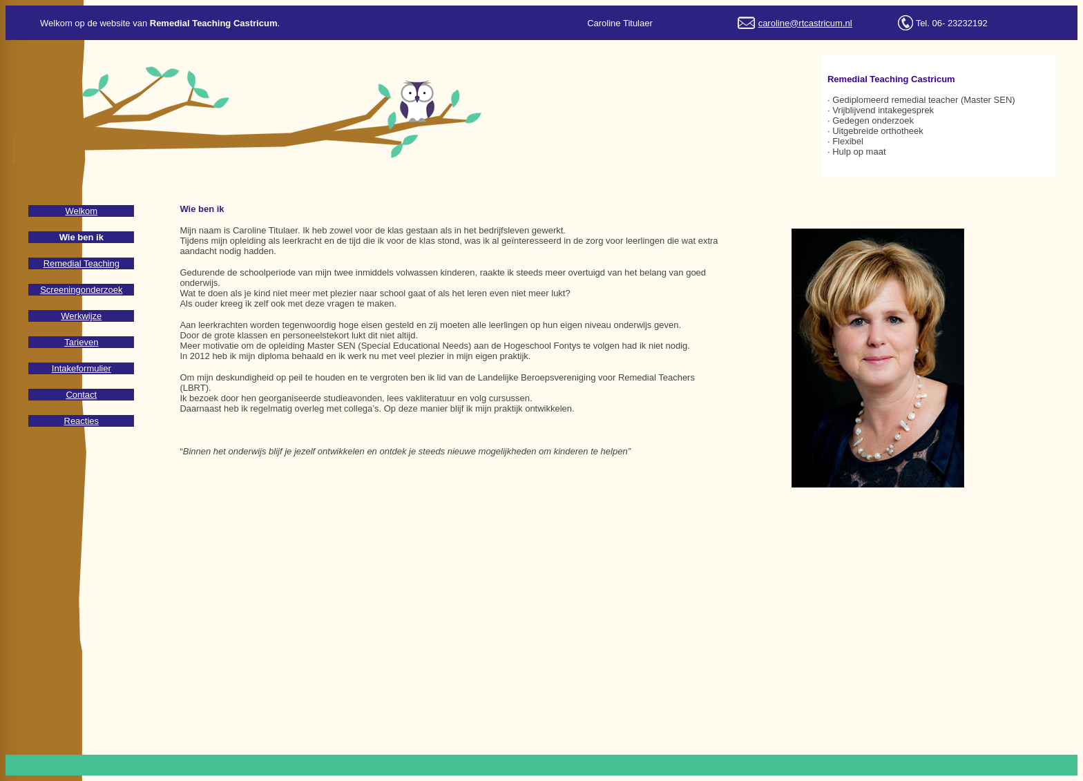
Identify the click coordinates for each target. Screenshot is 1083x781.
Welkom (81, 211)
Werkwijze (81, 316)
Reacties (81, 421)
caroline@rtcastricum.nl (805, 23)
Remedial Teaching (81, 263)
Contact (81, 394)
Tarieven (81, 342)
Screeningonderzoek (81, 290)
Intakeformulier (81, 368)
